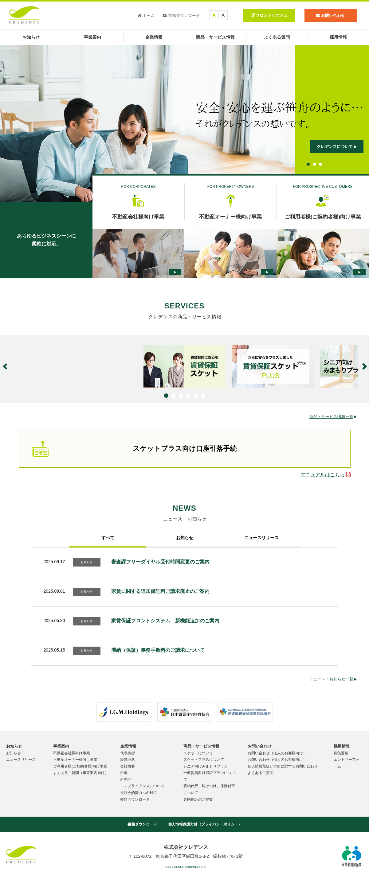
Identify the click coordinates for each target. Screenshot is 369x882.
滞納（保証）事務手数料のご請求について (158, 650)
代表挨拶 (127, 753)
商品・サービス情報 (215, 37)
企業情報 (154, 37)
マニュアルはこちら (325, 474)
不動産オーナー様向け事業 (75, 759)
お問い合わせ (260, 746)
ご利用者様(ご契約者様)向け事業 (80, 766)
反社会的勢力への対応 (138, 793)
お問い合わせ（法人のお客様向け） (277, 753)
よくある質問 (277, 37)
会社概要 (127, 766)
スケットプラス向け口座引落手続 (134, 448)
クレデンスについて (337, 146)
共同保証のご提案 (198, 799)
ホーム (146, 15)
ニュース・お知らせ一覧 (333, 679)
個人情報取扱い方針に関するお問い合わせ (283, 766)
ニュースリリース (21, 759)
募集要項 (341, 753)
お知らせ (31, 37)
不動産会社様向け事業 (71, 753)
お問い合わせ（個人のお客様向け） (277, 759)
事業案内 (92, 37)
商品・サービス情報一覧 (333, 416)
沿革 (124, 773)
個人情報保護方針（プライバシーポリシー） (205, 824)
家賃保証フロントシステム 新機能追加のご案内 (165, 620)
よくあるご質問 (260, 773)
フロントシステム (272, 15)
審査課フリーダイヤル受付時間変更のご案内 (160, 561)
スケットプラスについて (203, 759)
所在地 (125, 779)
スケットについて (198, 753)
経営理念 (127, 759)
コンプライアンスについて (142, 786)
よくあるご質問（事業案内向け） (80, 773)
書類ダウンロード (181, 15)
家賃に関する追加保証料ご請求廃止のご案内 (160, 591)
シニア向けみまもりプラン (205, 766)
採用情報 (338, 37)
